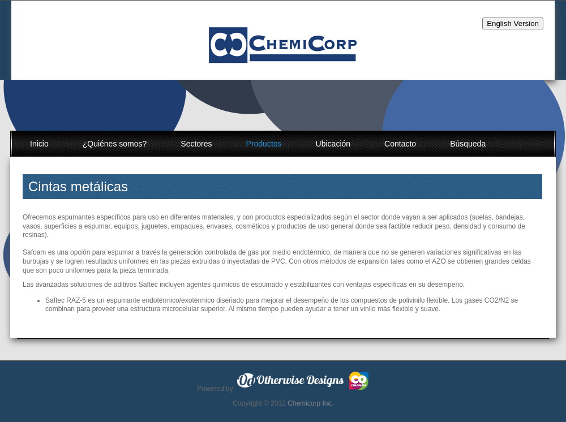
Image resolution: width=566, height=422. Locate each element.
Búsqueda (468, 143)
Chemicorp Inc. (310, 403)
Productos (264, 143)
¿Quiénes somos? (115, 143)
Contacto (400, 143)
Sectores (196, 143)
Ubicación (333, 143)
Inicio (39, 143)
